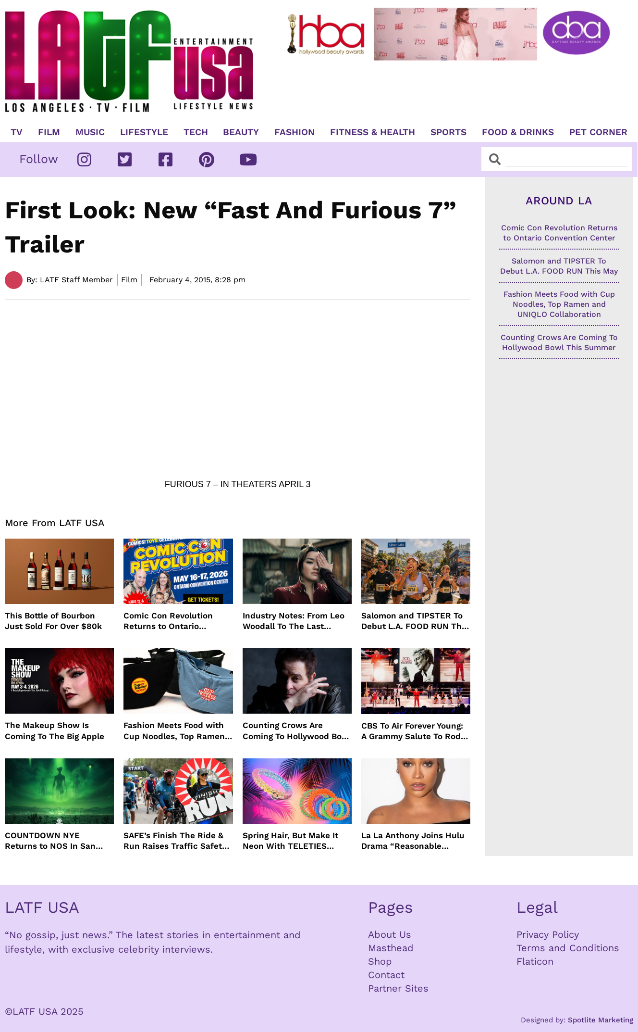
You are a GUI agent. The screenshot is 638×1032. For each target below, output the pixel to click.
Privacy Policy (547, 934)
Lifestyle (144, 132)
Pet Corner (598, 132)
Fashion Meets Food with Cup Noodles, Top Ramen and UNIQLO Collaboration (176, 730)
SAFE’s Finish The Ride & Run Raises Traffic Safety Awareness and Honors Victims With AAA (174, 841)
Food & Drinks (518, 132)
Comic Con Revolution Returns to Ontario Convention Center (168, 621)
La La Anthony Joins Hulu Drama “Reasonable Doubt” (413, 841)
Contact (386, 975)
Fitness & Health (372, 132)
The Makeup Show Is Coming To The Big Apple (54, 730)
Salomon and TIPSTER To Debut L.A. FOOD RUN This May (414, 621)
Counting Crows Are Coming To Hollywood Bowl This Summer (297, 730)
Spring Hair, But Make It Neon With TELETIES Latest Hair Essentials (290, 841)
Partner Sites (398, 988)
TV (17, 132)
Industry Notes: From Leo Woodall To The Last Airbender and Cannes (293, 621)
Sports (448, 132)
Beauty (241, 132)
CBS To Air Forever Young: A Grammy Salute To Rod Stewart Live (412, 731)
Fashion (294, 132)
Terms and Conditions (567, 948)
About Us (389, 934)
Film (49, 132)
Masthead (391, 948)
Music (90, 132)
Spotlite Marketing (600, 1020)
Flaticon (534, 961)
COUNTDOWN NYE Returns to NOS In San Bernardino (50, 841)
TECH (196, 132)
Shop (380, 961)
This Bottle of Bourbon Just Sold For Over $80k (53, 621)
